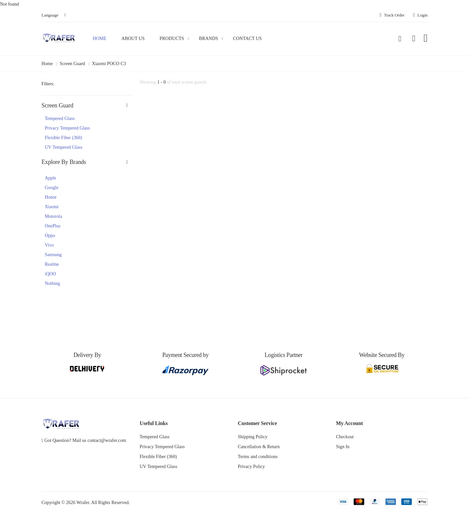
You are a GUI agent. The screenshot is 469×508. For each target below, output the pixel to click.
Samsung (53, 254)
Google (52, 187)
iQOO (50, 273)
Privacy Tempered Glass (67, 128)
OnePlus (52, 225)
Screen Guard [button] (57, 105)
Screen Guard (72, 63)
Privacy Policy (251, 466)
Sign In (343, 446)
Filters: (48, 83)
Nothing (52, 283)
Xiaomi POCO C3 (109, 63)
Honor (51, 197)
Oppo (50, 235)
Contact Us (247, 38)
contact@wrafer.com (107, 440)
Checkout (345, 436)
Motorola (53, 216)
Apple (50, 178)
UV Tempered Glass (64, 147)
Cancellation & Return (259, 446)
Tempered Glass (60, 118)
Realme (52, 264)
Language (50, 15)
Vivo (49, 245)
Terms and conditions (258, 456)
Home (100, 38)
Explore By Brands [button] (64, 162)
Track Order (391, 15)
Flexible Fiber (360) (63, 137)
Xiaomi (52, 206)
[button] (400, 39)
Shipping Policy (253, 436)
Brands (208, 38)
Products (172, 38)
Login (420, 15)
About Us (132, 38)
